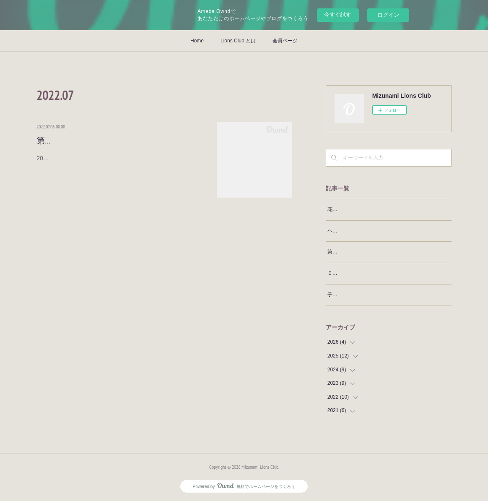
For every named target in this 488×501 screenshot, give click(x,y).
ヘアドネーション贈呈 (352, 231)
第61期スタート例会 (73, 140)
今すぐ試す (337, 14)
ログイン (388, 15)
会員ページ (285, 41)
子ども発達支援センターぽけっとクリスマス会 (380, 294)
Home (197, 41)
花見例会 (337, 209)
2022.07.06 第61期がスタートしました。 (92, 158)
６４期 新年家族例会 (352, 273)
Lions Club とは (238, 41)
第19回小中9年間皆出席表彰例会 (364, 252)
